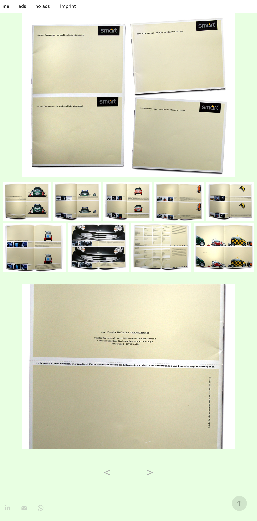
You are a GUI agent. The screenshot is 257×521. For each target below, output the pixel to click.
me (6, 6)
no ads (42, 6)
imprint (68, 6)
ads (22, 6)
